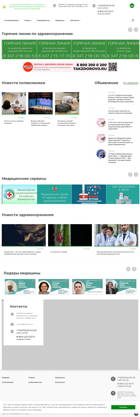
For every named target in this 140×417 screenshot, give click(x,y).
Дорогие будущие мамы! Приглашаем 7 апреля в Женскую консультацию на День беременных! (120, 141)
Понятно (123, 407)
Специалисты (44, 20)
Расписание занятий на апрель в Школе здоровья (120, 112)
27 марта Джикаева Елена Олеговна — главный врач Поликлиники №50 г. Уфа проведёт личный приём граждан (120, 158)
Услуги (28, 20)
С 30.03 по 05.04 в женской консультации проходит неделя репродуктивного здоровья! (120, 125)
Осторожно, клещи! (59, 252)
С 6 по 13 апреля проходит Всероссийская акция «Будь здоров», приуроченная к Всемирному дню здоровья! (121, 98)
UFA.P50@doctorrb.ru (24, 324)
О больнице (7, 382)
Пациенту (60, 20)
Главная (5, 377)
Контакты (75, 20)
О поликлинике (12, 20)
